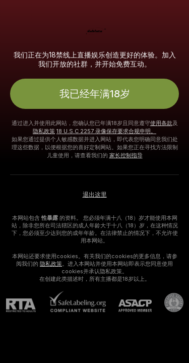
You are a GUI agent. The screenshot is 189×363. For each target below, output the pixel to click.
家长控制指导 (126, 155)
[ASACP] (129, 305)
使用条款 (161, 123)
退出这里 (95, 194)
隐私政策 (44, 131)
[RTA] (27, 305)
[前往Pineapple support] (167, 302)
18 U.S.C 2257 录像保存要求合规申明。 (106, 131)
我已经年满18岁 (94, 94)
